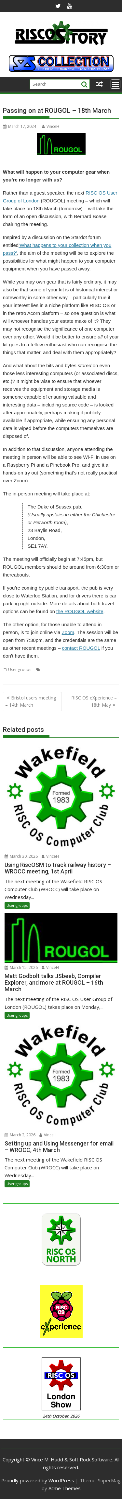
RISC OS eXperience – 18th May (94, 701)
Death (47, 669)
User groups (19, 669)
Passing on (13, 677)
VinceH (50, 126)
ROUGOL (33, 677)
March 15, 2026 (21, 967)
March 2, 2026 (20, 1135)
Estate (61, 669)
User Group (55, 677)
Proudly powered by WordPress (37, 1480)
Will (72, 677)
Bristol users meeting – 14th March (30, 701)
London (92, 669)
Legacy (75, 669)
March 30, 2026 (21, 856)
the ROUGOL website (79, 611)
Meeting (109, 669)
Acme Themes (64, 1488)
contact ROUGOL (81, 648)
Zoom (68, 632)
